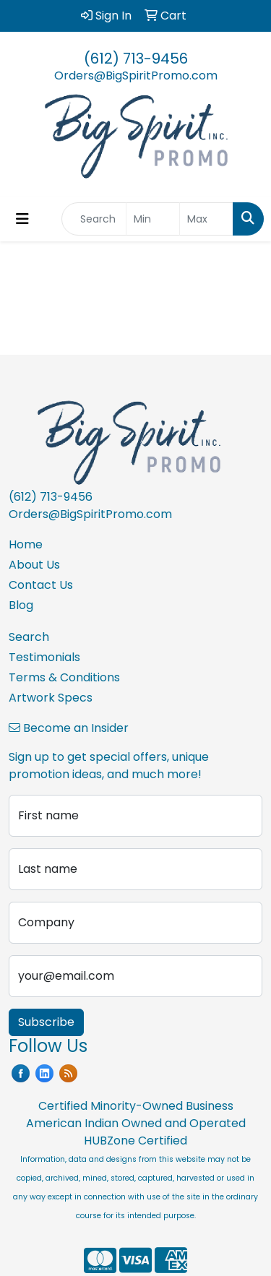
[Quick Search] (93, 219)
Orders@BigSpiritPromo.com (136, 75)
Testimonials (44, 657)
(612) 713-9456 (136, 58)
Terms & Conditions (64, 677)
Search (29, 637)
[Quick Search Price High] (206, 219)
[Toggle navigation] (22, 219)
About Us (34, 564)
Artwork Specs (51, 697)
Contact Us (41, 585)
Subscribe (46, 1022)
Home (26, 544)
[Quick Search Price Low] (153, 219)
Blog (21, 605)
